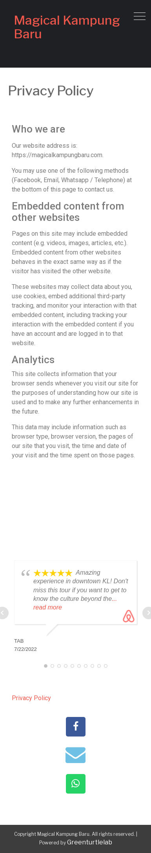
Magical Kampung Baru (67, 27)
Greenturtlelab (89, 842)
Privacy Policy (31, 698)
